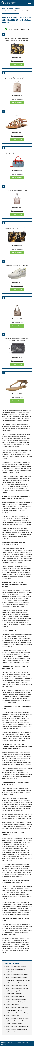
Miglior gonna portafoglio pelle (15, 1002)
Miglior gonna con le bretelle (15, 996)
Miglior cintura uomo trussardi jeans (17, 974)
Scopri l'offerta (17, 64)
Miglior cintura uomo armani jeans (16, 972)
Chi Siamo (3, 1042)
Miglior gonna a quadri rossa (14, 991)
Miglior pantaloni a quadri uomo (16, 966)
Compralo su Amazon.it (17, 61)
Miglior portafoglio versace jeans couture (18, 1026)
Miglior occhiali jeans (12, 1015)
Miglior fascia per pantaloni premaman (18, 980)
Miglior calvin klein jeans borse (15, 969)
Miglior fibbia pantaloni (13, 983)
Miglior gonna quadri (12, 1004)
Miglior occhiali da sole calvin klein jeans (18, 1013)
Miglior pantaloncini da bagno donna (17, 1018)
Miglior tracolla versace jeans (15, 1032)
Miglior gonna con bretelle (14, 993)
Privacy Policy (17, 1042)
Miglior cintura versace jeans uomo (16, 977)
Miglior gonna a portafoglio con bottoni (18, 985)
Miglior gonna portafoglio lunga (16, 999)
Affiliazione (10, 1042)
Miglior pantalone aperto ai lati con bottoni (18, 1021)
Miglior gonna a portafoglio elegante (17, 988)
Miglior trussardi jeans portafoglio (16, 1029)
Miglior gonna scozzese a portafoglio (17, 1007)
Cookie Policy (25, 1042)
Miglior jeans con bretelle (14, 1010)
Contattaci (3, 1044)
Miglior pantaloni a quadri (14, 1023)
